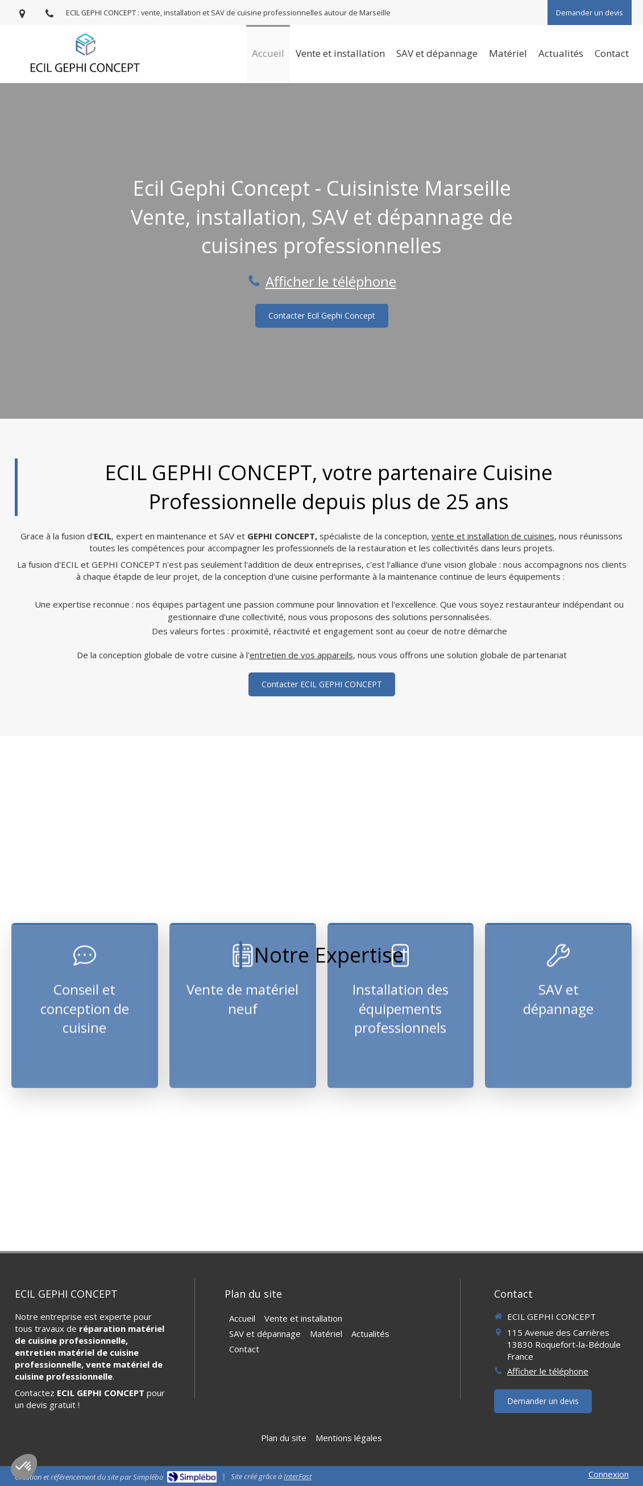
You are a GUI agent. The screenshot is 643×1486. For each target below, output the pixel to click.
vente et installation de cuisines (493, 536)
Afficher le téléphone (331, 281)
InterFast (298, 1476)
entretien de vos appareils (301, 655)
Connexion (608, 1474)
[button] (84, 933)
